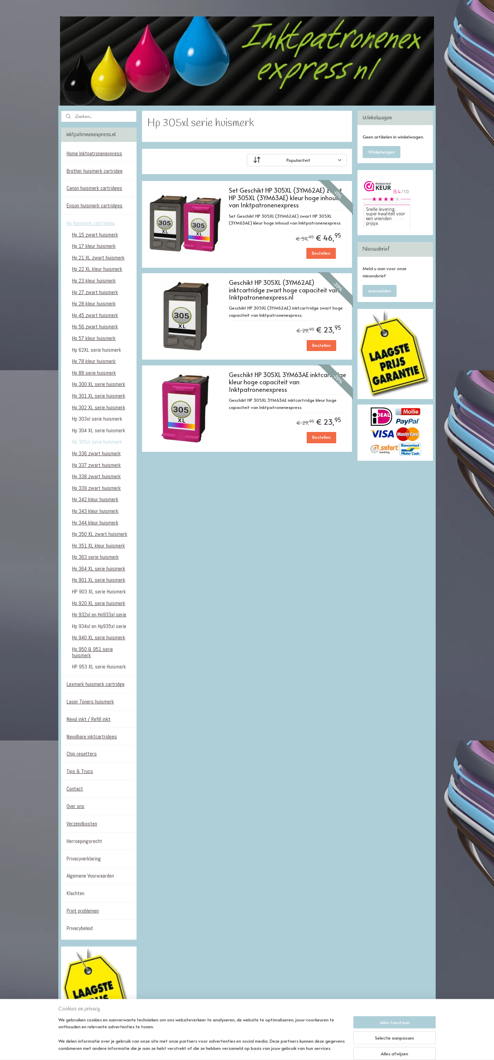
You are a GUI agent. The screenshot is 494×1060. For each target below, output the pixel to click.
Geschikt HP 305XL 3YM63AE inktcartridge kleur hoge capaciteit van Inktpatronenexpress (287, 382)
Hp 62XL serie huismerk (96, 349)
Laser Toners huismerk (90, 701)
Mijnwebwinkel (330, 1047)
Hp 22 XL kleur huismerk (97, 269)
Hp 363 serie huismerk (95, 557)
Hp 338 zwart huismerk (96, 476)
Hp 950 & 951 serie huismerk (92, 652)
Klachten (75, 893)
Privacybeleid (80, 928)
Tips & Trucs (80, 771)
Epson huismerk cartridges (94, 205)
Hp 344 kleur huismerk (95, 522)
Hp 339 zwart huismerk (96, 488)
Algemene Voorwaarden (90, 875)
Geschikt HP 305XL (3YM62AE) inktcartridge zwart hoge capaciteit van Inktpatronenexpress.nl (283, 290)
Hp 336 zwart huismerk (96, 453)
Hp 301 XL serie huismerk (98, 395)
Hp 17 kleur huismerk (94, 246)
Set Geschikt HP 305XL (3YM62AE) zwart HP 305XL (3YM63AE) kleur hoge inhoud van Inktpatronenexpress (285, 197)
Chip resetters (82, 753)
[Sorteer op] (296, 160)
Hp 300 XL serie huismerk (98, 384)
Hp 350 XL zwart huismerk (99, 534)
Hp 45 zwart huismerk (95, 315)
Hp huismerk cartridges (91, 223)
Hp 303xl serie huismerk (97, 418)
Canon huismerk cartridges (94, 188)
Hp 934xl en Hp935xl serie (99, 626)
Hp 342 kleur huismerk (95, 499)
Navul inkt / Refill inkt (88, 719)
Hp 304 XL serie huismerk (98, 430)
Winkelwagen (381, 152)
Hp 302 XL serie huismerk (98, 407)
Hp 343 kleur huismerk (95, 511)
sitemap (231, 1047)
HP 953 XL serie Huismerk (99, 666)
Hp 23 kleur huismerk (94, 280)
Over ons (75, 806)
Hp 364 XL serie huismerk (98, 568)
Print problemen (83, 910)
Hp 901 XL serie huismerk (98, 579)
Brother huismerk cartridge (94, 170)
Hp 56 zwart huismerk (95, 326)
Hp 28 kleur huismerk (94, 303)
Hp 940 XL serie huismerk (98, 637)
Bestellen (321, 253)
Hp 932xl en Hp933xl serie (99, 614)
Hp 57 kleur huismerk (94, 338)
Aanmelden (379, 291)
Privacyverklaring (84, 858)
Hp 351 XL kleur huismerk (98, 545)
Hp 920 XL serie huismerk (98, 603)
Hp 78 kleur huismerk (94, 361)
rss (245, 1047)
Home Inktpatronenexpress (94, 153)
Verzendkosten (82, 823)
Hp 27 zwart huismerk (95, 292)
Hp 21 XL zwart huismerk (98, 257)
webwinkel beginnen (271, 1047)
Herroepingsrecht (84, 841)
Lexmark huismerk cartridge (96, 684)
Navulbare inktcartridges (92, 736)
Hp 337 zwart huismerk (96, 465)
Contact (75, 788)
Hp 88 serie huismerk (94, 372)
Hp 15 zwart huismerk (95, 234)
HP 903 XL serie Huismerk (99, 591)
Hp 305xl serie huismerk (97, 441)
